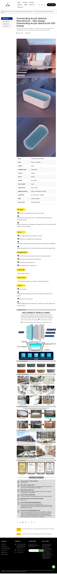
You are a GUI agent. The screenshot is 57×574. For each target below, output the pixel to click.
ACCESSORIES (4, 550)
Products (25, 2)
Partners (32, 2)
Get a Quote (51, 4)
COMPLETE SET (4, 552)
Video (25, 4)
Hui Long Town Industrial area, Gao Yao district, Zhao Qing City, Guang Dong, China (21, 546)
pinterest (29, 522)
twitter (23, 522)
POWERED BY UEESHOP (21, 572)
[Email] (34, 551)
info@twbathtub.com (21, 550)
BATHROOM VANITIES (5, 548)
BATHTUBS (3, 544)
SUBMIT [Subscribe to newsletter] (41, 551)
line (20, 522)
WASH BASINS (4, 546)
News (5, 11)
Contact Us (20, 7)
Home (18, 2)
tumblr (31, 522)
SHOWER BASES (4, 554)
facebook (17, 522)
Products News (11, 11)
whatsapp (26, 522)
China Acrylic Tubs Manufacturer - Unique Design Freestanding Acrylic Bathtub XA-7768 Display (38, 529)
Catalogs (19, 4)
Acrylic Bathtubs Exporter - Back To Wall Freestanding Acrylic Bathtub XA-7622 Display (36, 534)
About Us (31, 4)
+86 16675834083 (20, 552)
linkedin (34, 522)
